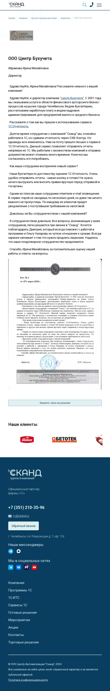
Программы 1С (20, 590)
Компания (16, 583)
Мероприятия (19, 620)
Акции (13, 627)
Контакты (16, 635)
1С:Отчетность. (18, 126)
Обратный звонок (24, 526)
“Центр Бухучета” (72, 98)
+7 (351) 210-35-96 (26, 507)
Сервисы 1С (17, 605)
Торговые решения (23, 642)
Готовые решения (22, 613)
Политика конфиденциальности (28, 680)
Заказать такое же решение (55, 403)
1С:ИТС (13, 598)
